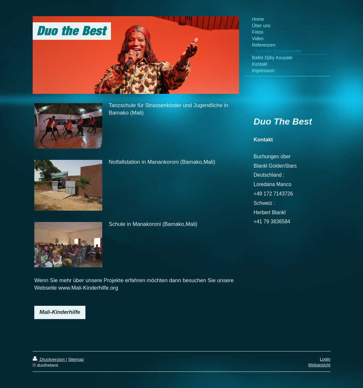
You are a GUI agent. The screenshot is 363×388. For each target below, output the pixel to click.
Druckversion (49, 359)
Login (325, 359)
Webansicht (319, 364)
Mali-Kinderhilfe (59, 312)
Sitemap (75, 359)
